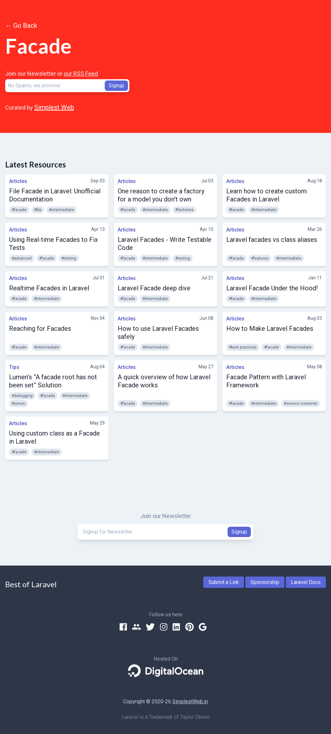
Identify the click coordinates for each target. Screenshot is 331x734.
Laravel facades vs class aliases (271, 239)
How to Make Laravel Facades (269, 328)
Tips (14, 367)
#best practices (243, 347)
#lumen (18, 403)
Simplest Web (54, 107)
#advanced (22, 258)
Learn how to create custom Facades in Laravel (266, 195)
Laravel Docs (306, 582)
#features (260, 258)
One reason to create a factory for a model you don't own (161, 195)
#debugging (22, 396)
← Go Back (21, 25)
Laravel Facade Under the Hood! (272, 288)
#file (37, 210)
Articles (18, 181)
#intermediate (61, 210)
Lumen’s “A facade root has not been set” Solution (53, 381)
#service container (300, 403)
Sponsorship (265, 582)
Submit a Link (223, 582)
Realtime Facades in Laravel (49, 288)
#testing (68, 258)
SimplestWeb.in (190, 701)
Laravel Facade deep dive (154, 288)
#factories (184, 210)
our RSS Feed (81, 73)
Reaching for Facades (40, 328)
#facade (19, 210)
